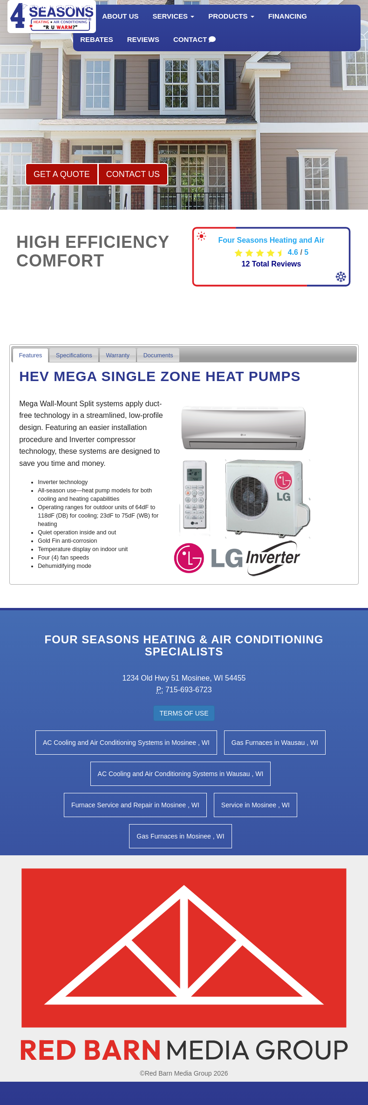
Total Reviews (271, 264)
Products (231, 25)
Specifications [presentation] (74, 355)
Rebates (96, 49)
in (126, 742)
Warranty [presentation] (117, 355)
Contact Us (133, 174)
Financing (287, 25)
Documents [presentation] (158, 355)
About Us (120, 25)
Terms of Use (183, 713)
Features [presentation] (30, 355)
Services (174, 25)
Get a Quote (62, 174)
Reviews (143, 49)
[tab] (30, 355)
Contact (194, 49)
